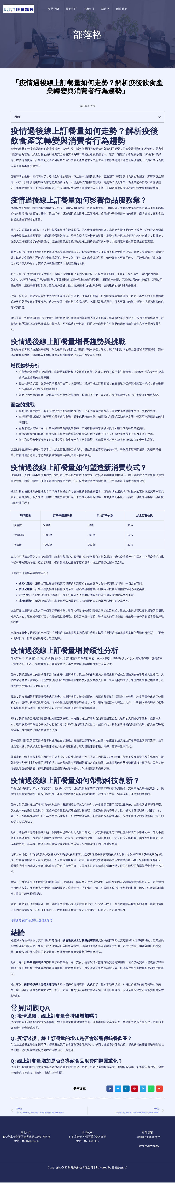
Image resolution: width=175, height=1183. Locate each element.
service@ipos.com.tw (148, 1137)
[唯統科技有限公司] (18, 8)
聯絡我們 (118, 9)
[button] (159, 116)
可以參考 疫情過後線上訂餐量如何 (31, 920)
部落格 (104, 9)
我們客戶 (72, 9)
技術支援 (88, 9)
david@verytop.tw (148, 1146)
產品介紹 (56, 9)
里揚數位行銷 (119, 1168)
